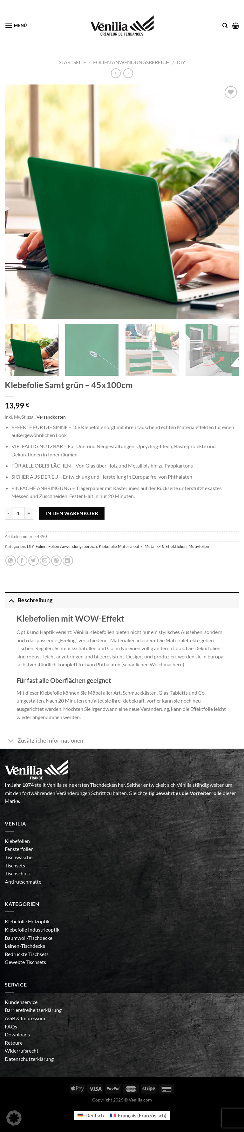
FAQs (11, 1026)
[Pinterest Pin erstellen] (56, 561)
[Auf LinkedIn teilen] (68, 561)
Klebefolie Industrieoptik (32, 929)
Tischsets (15, 865)
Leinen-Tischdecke (25, 946)
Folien (41, 546)
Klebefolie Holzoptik (27, 921)
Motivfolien (198, 546)
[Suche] (224, 25)
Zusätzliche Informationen (44, 741)
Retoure (14, 1043)
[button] (14, 1118)
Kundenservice (21, 1002)
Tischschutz (17, 873)
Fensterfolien (19, 849)
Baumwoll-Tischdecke (28, 938)
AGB (10, 1018)
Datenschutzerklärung (29, 1059)
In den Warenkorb (71, 513)
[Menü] (16, 25)
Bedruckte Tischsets (27, 954)
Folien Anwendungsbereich (131, 62)
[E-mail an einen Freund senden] (45, 561)
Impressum (33, 1018)
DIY (181, 62)
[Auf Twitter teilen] (33, 561)
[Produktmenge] (18, 513)
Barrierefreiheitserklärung (33, 1010)
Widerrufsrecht (21, 1051)
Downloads (17, 1034)
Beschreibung (28, 600)
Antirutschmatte (23, 882)
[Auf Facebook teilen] (22, 561)
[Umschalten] (11, 600)
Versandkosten (51, 417)
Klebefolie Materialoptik (121, 546)
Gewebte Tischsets (25, 962)
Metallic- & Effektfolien (165, 546)
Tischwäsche (18, 857)
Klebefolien (17, 841)
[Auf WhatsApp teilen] (10, 561)
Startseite (72, 62)
